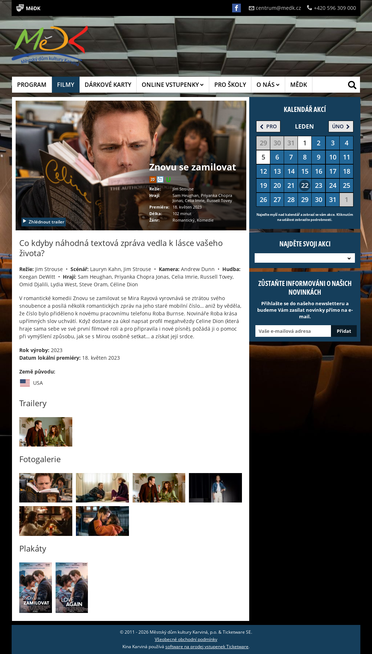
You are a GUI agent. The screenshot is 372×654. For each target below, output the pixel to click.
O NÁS (268, 85)
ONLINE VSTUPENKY (173, 85)
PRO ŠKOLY (230, 85)
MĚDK (298, 85)
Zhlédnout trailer (43, 222)
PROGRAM (31, 85)
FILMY (65, 85)
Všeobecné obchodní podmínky (186, 639)
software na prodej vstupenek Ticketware (206, 646)
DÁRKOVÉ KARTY (108, 85)
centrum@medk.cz (275, 7)
